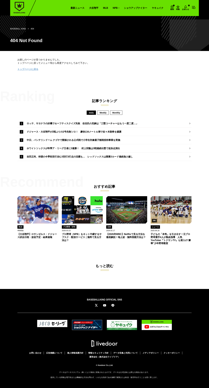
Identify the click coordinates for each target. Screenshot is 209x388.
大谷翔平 (93, 8)
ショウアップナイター (135, 8)
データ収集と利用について (125, 353)
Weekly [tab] (103, 113)
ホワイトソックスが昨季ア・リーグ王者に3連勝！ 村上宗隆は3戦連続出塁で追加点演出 (73, 148)
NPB (115, 8)
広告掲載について (54, 353)
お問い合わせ (35, 353)
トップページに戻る (27, 69)
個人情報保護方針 (75, 353)
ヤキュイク (157, 8)
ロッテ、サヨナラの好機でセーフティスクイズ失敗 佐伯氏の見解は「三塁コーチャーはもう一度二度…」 (82, 123)
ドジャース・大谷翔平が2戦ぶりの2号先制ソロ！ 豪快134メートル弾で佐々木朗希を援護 (74, 131)
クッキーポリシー (172, 353)
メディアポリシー (151, 353)
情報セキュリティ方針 (98, 353)
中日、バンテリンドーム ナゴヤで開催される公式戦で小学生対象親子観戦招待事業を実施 (73, 140)
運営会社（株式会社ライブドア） (104, 357)
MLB (105, 8)
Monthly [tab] (116, 113)
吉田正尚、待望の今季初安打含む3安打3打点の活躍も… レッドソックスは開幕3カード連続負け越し (80, 156)
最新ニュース (77, 8)
